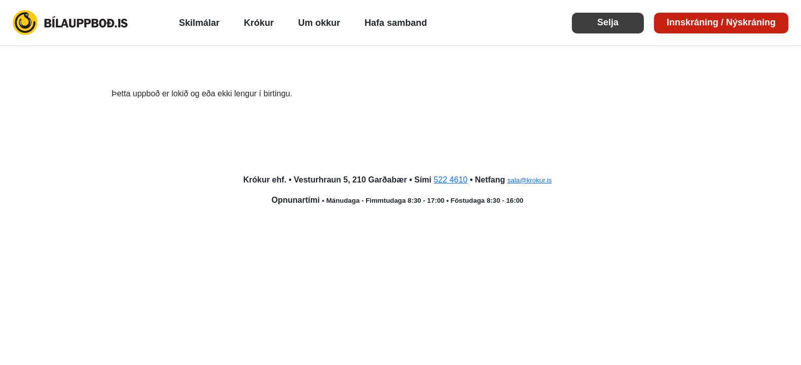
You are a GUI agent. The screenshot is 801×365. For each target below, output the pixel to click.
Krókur (259, 23)
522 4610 (450, 179)
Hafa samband (396, 23)
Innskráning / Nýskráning (721, 22)
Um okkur (319, 23)
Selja (607, 22)
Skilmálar (199, 23)
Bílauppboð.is (71, 22)
